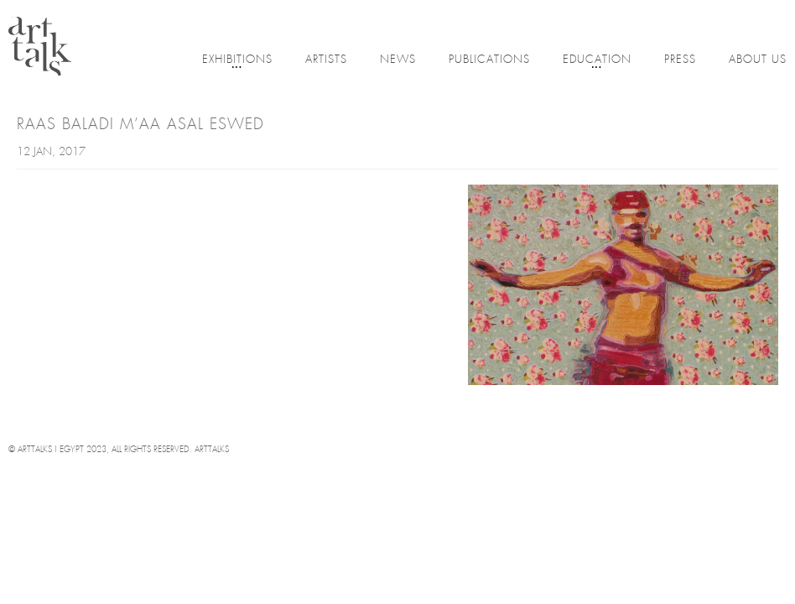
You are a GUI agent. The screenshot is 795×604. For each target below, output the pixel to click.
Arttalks (212, 450)
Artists (326, 60)
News (398, 60)
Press (680, 60)
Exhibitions (237, 61)
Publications (489, 60)
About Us (758, 60)
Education (597, 61)
